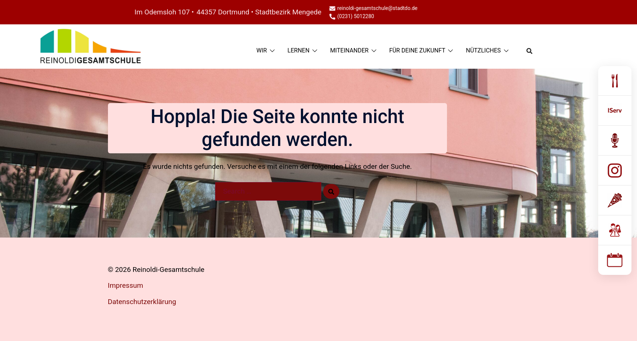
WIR (261, 50)
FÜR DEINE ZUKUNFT (417, 50)
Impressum (125, 285)
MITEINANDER (349, 50)
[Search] (331, 191)
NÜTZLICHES (483, 50)
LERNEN (299, 50)
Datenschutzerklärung (142, 301)
